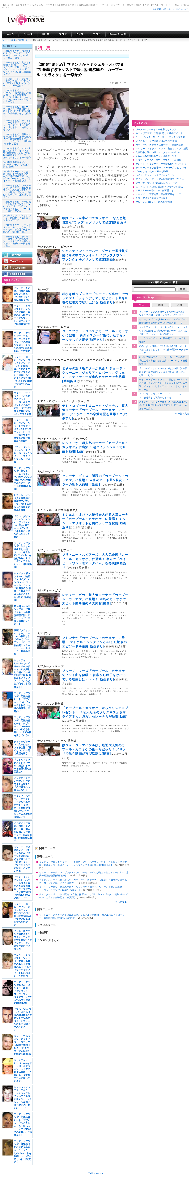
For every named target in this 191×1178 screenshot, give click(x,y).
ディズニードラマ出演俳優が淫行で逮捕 (156, 141)
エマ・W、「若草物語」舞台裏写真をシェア (158, 194)
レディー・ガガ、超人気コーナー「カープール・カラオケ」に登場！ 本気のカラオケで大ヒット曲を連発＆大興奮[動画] (95, 599)
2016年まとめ (24, 40)
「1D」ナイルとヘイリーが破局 (152, 171)
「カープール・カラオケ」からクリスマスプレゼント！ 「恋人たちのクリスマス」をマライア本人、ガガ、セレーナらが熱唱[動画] (95, 712)
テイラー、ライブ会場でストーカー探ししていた (161, 167)
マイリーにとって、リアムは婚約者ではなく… (160, 179)
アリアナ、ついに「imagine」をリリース (156, 183)
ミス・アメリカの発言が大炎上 (152, 198)
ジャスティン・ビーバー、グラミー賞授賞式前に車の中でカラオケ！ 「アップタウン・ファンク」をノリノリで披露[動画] (95, 255)
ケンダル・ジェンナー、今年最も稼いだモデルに (161, 163)
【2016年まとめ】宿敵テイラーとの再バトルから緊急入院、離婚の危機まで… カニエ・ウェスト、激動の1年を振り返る (17, 139)
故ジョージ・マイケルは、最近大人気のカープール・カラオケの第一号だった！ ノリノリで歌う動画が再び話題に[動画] (95, 749)
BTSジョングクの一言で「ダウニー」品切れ (158, 160)
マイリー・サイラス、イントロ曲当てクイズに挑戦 (162, 148)
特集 (45, 34)
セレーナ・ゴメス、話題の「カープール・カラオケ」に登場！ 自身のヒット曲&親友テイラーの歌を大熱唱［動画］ (95, 480)
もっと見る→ (122, 902)
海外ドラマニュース (28, 34)
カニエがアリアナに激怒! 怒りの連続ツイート (159, 133)
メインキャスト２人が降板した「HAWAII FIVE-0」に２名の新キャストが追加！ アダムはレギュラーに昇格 (163, 405)
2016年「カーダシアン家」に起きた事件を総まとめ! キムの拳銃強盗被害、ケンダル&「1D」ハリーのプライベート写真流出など (17, 176)
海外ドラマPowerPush (117, 34)
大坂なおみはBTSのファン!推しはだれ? (156, 156)
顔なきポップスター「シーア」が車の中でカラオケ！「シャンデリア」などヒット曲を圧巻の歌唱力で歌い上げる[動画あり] (95, 298)
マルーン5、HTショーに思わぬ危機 (154, 202)
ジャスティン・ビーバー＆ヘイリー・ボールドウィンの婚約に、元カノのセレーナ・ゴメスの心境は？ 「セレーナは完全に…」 (163, 330)
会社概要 (157, 9)
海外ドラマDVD (79, 34)
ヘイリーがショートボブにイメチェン (155, 175)
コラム (96, 34)
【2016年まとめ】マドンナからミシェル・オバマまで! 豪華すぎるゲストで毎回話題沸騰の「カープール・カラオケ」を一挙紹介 (17, 153)
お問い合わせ (169, 9)
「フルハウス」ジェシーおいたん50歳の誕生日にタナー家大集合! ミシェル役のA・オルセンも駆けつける (163, 372)
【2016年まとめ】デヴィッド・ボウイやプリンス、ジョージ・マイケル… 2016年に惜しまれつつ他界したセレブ (17, 125)
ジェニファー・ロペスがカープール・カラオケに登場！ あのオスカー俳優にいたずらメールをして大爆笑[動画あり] (95, 335)
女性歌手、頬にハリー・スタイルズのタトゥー (160, 152)
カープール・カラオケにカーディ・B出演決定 (159, 144)
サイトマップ (182, 9)
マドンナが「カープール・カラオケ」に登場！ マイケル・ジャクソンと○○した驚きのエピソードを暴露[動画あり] (94, 642)
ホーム (6, 40)
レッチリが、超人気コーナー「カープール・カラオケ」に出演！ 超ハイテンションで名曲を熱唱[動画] (95, 447)
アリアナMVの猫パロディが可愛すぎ (155, 190)
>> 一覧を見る (181, 413)
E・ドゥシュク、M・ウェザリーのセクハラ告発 (160, 137)
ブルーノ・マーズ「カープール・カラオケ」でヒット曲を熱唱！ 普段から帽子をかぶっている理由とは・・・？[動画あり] (95, 675)
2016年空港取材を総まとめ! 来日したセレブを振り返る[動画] (16, 164)
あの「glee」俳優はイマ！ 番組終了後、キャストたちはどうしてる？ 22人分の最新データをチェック (163, 349)
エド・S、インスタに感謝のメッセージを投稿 (159, 186)
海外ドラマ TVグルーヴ (10, 34)
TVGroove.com (95, 1173)
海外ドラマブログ (62, 34)
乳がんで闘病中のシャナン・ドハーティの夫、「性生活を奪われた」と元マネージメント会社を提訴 (163, 360)
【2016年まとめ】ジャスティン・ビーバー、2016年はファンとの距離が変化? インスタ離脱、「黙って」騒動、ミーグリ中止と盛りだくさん (17, 191)
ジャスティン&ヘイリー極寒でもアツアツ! (157, 129)
